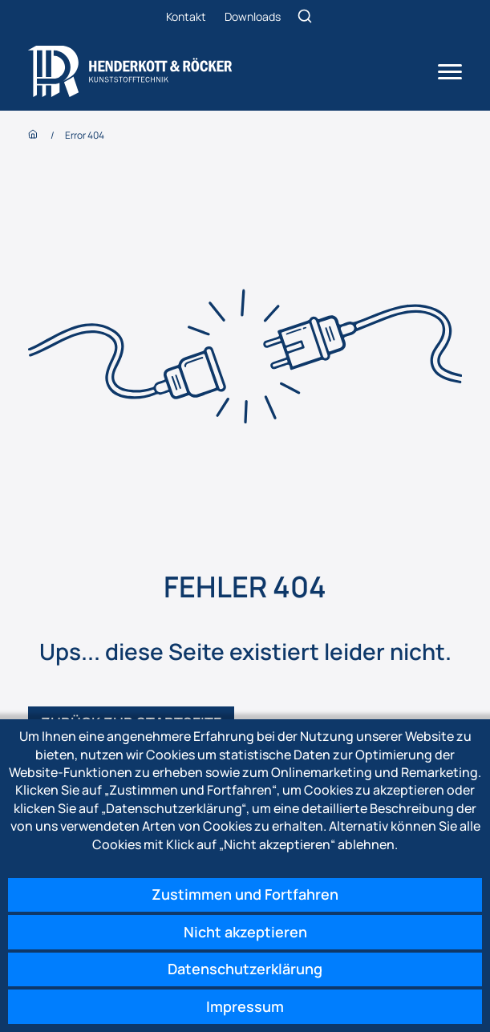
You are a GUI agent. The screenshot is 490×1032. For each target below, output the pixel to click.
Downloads (253, 16)
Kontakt (186, 16)
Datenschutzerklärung (245, 968)
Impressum (245, 1006)
